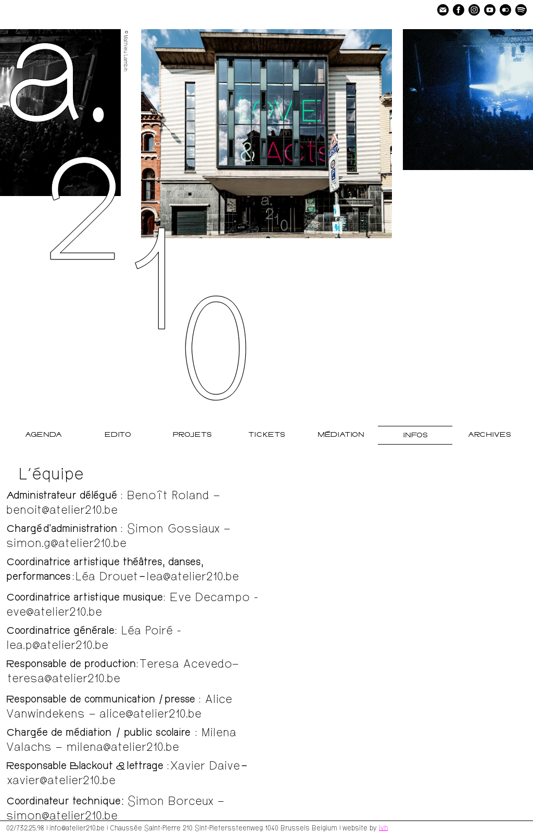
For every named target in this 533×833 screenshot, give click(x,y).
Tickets (266, 435)
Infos (415, 435)
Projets (192, 435)
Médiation (341, 435)
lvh (383, 827)
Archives (489, 435)
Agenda (43, 435)
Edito (118, 435)
